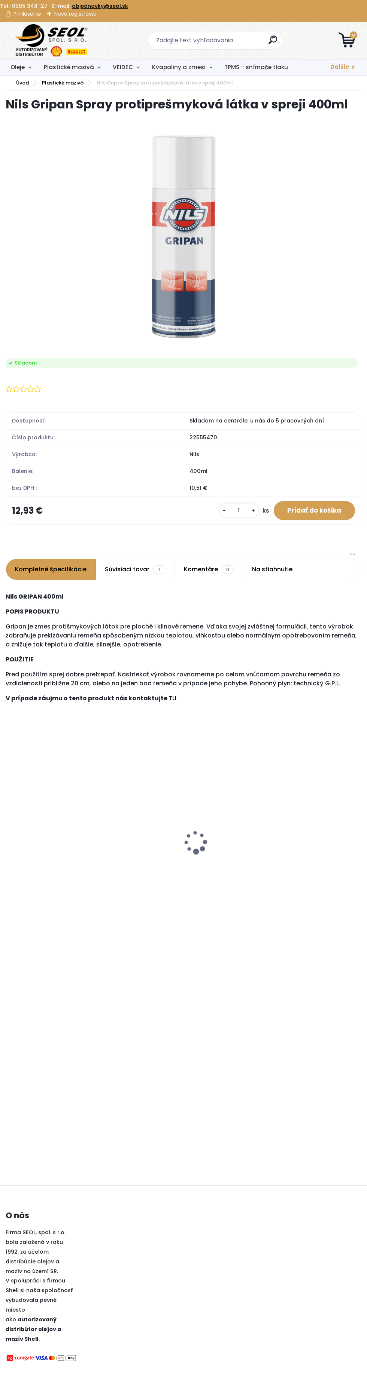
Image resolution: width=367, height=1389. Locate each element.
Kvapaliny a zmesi (179, 67)
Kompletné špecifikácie (51, 570)
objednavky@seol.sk (100, 6)
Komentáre (209, 570)
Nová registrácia (75, 14)
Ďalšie (339, 67)
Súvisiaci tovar (135, 570)
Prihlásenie (27, 14)
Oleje (17, 67)
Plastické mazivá (69, 67)
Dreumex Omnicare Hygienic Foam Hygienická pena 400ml (227, 844)
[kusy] (234, 511)
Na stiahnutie (272, 570)
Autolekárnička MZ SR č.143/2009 (41, 810)
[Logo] (51, 40)
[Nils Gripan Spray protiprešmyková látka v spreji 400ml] (183, 235)
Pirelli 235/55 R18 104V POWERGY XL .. (308, 840)
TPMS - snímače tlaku (256, 67)
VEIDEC (123, 67)
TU (172, 699)
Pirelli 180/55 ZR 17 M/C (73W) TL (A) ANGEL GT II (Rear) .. (135, 844)
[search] (273, 43)
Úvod (22, 82)
